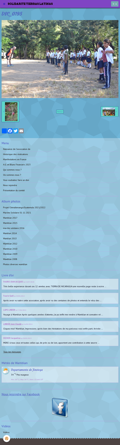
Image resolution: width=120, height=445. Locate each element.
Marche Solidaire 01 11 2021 (17, 212)
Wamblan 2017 (10, 217)
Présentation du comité (14, 190)
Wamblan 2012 (10, 243)
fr (113, 4)
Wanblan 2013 (10, 238)
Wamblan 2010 (10, 248)
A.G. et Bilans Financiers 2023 (17, 164)
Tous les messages (12, 351)
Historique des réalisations (15, 154)
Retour (60, 111)
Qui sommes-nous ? (12, 169)
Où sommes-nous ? (12, 174)
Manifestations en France (14, 159)
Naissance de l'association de (16, 149)
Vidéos (6, 432)
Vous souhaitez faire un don (16, 180)
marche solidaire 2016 (13, 228)
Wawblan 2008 (10, 259)
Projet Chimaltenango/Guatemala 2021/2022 (24, 207)
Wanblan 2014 (10, 233)
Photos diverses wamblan (15, 264)
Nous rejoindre (10, 185)
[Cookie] (6, 438)
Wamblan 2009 (10, 254)
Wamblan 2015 (10, 223)
